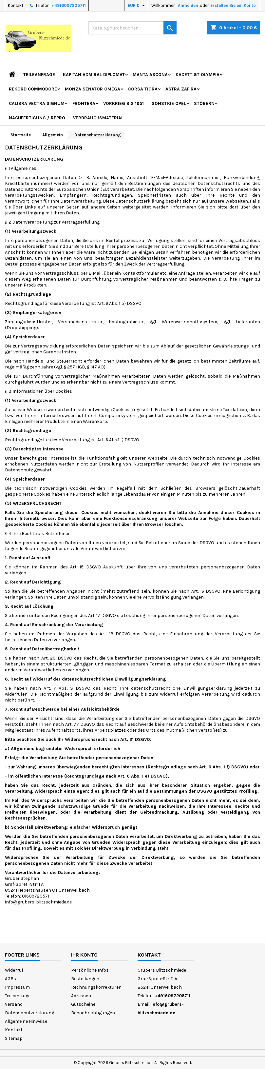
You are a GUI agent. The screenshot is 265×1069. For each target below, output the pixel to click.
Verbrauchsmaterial (98, 118)
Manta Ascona (150, 74)
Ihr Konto (84, 955)
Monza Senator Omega (92, 89)
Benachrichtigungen (93, 1013)
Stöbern (204, 103)
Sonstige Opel (169, 103)
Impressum (17, 987)
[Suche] (132, 27)
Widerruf (14, 970)
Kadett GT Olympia (197, 74)
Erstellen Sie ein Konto (233, 5)
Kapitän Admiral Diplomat (94, 74)
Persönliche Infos (90, 970)
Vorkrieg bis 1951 (123, 103)
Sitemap (14, 1038)
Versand (14, 1004)
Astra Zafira (181, 89)
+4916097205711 (68, 5)
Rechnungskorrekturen (96, 987)
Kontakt (15, 5)
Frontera (83, 103)
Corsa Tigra (143, 89)
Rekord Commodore (33, 89)
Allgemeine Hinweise (26, 1021)
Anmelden (188, 5)
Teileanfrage (39, 74)
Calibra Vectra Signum (37, 103)
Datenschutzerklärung (29, 1013)
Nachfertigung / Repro (37, 118)
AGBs (10, 978)
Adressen (81, 996)
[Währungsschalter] (137, 5)
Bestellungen (85, 978)
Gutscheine (83, 1004)
